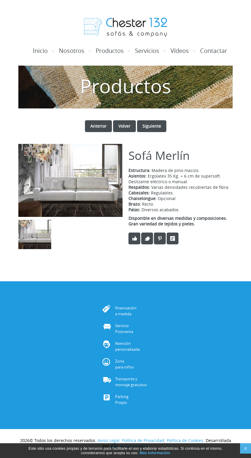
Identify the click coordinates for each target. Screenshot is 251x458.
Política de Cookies (185, 440)
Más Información (154, 453)
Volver (124, 126)
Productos (110, 51)
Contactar (213, 51)
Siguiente (151, 126)
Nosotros (71, 51)
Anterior (98, 126)
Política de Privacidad (143, 440)
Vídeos (179, 51)
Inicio (40, 51)
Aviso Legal (109, 440)
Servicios (147, 51)
